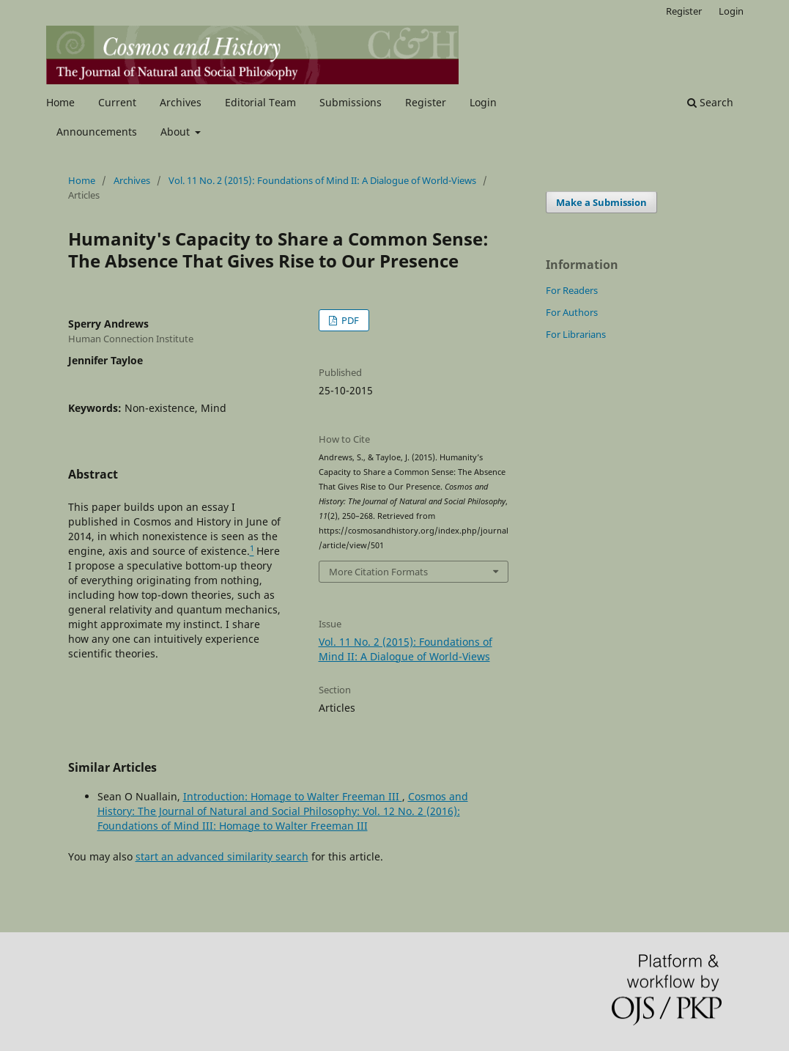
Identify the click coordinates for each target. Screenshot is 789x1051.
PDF (349, 320)
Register (425, 102)
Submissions (350, 102)
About (176, 132)
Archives (180, 102)
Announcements (96, 132)
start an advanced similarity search (222, 856)
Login (483, 102)
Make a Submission (601, 202)
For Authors (572, 312)
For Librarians (576, 334)
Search (710, 102)
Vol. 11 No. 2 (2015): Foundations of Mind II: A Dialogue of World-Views (322, 180)
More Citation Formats (378, 571)
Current (117, 102)
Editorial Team (260, 102)
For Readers (572, 290)
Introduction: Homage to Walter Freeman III (292, 796)
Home (60, 102)
